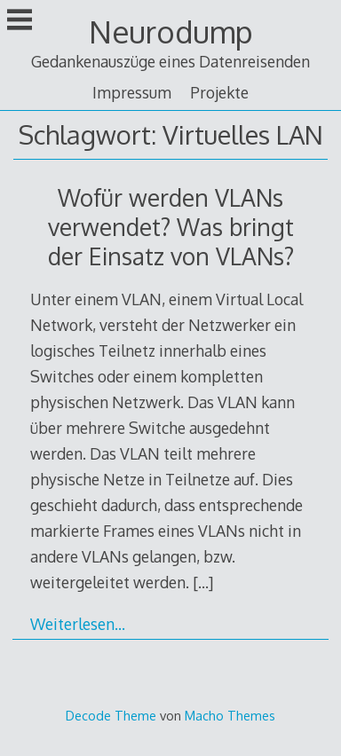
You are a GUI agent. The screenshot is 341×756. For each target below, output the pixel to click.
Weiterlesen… (77, 624)
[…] (203, 582)
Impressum (131, 92)
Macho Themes (230, 715)
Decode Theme (111, 715)
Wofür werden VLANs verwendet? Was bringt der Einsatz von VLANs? (171, 227)
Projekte (219, 92)
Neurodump (171, 31)
